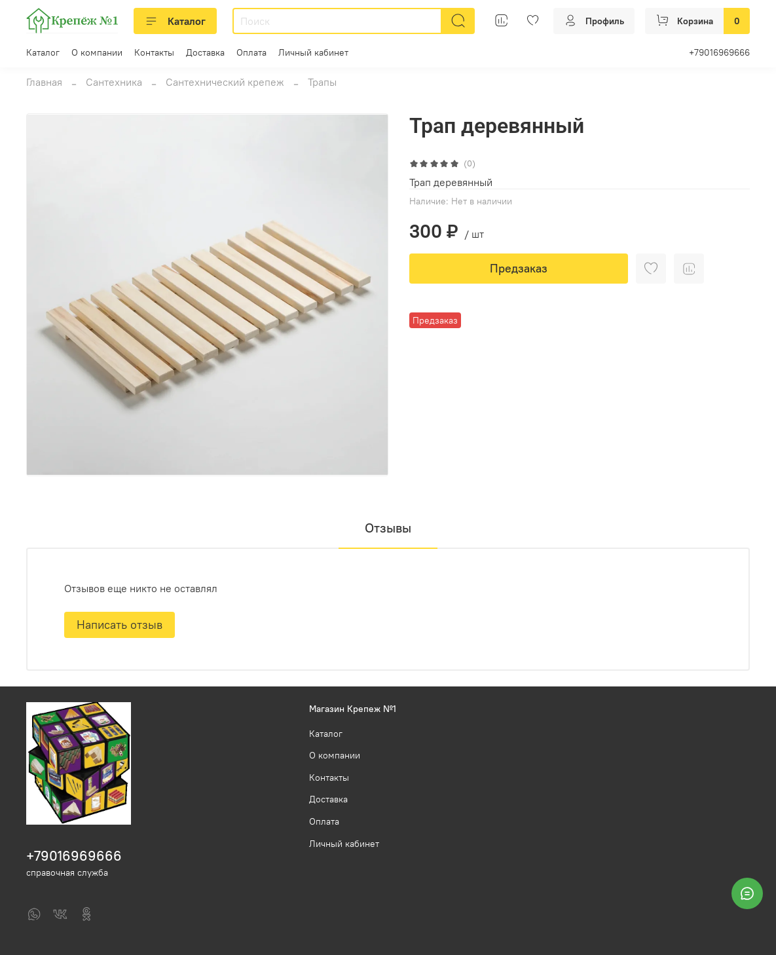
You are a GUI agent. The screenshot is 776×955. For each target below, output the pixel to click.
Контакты (154, 52)
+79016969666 (719, 52)
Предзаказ (518, 268)
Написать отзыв (119, 624)
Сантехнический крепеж (225, 81)
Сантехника (114, 81)
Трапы (322, 81)
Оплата (251, 52)
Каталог (175, 21)
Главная (44, 81)
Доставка (205, 52)
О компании (96, 52)
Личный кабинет (313, 52)
